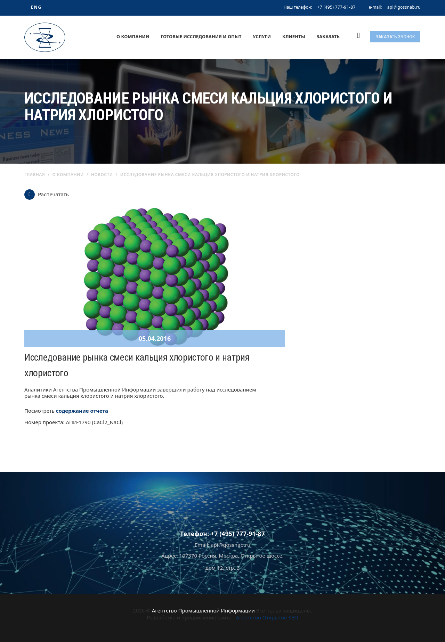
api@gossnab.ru (404, 7)
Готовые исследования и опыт (201, 36)
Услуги (262, 36)
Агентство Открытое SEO (267, 617)
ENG (36, 7)
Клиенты (293, 36)
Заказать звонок (395, 36)
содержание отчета (82, 410)
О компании (132, 36)
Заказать (328, 36)
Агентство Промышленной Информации (203, 610)
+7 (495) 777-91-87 (336, 7)
